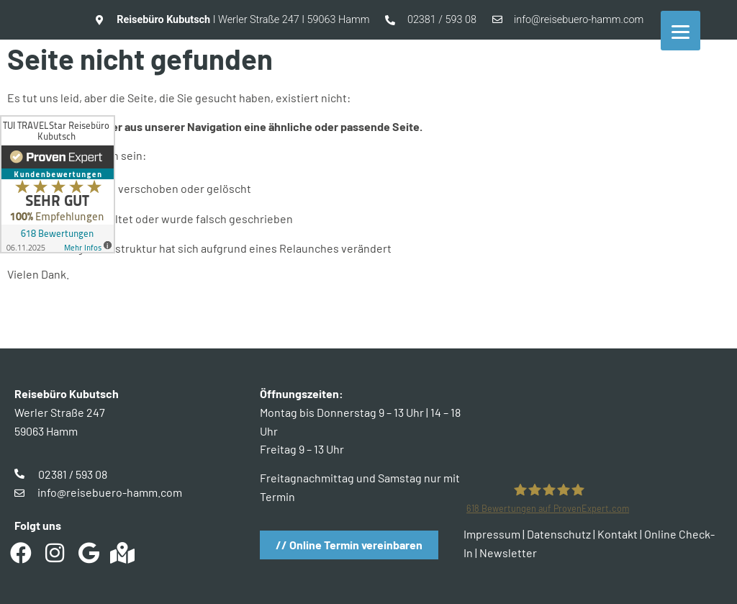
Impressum (492, 534)
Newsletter (508, 552)
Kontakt (617, 534)
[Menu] (680, 30)
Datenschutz (559, 534)
